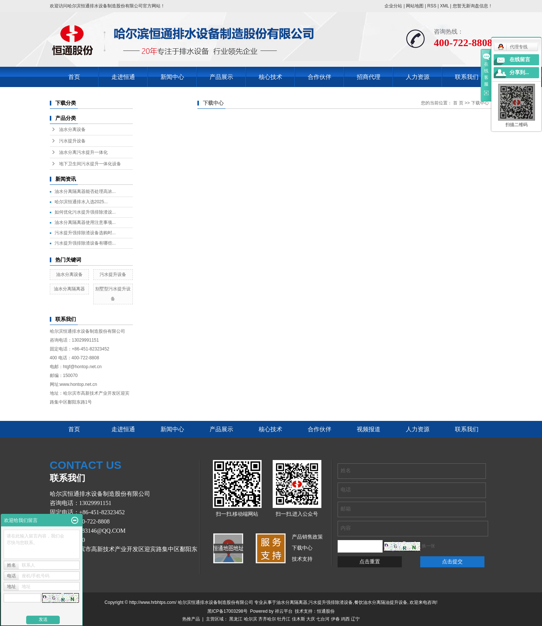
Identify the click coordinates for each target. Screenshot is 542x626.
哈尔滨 (250, 619)
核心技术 (270, 77)
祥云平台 (284, 611)
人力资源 (417, 77)
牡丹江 (283, 619)
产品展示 (221, 77)
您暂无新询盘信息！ (473, 5)
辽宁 (355, 619)
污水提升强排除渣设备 (330, 602)
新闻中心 (172, 77)
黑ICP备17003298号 (227, 611)
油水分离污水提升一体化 (83, 152)
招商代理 (368, 77)
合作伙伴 (319, 77)
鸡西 (345, 619)
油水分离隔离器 (69, 288)
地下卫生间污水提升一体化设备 (90, 163)
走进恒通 (123, 77)
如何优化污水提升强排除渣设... (85, 212)
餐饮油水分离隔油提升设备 (380, 602)
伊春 (335, 619)
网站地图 (415, 5)
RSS (431, 5)
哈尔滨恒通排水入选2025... (81, 201)
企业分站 (393, 5)
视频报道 (368, 429)
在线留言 (520, 59)
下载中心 (480, 103)
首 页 (458, 103)
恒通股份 (326, 611)
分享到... (519, 72)
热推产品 (191, 619)
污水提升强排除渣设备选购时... (85, 232)
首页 (74, 77)
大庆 (310, 619)
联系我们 (467, 77)
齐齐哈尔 (267, 619)
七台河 (322, 619)
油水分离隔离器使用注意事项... (85, 222)
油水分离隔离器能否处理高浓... (85, 191)
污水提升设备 (72, 140)
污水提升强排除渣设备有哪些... (85, 243)
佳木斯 (298, 619)
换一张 (428, 546)
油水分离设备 (72, 129)
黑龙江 (235, 619)
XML (444, 5)
